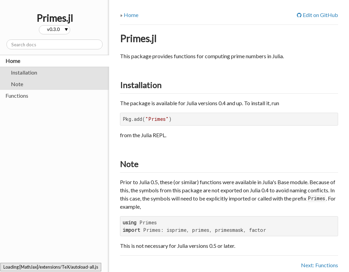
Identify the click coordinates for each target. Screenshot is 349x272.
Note (17, 84)
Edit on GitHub (317, 15)
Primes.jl (138, 38)
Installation (24, 72)
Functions (16, 95)
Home (12, 61)
